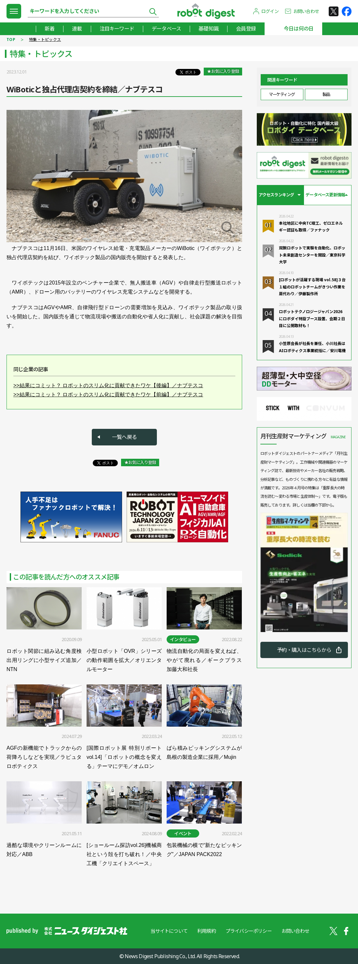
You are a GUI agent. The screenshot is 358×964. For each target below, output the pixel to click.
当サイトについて (168, 931)
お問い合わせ (306, 11)
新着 (49, 28)
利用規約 (206, 931)
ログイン (270, 11)
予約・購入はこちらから (304, 650)
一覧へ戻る (124, 437)
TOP (11, 39)
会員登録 (246, 28)
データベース (166, 28)
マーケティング (282, 94)
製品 (326, 94)
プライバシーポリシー (249, 931)
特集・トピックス (45, 39)
